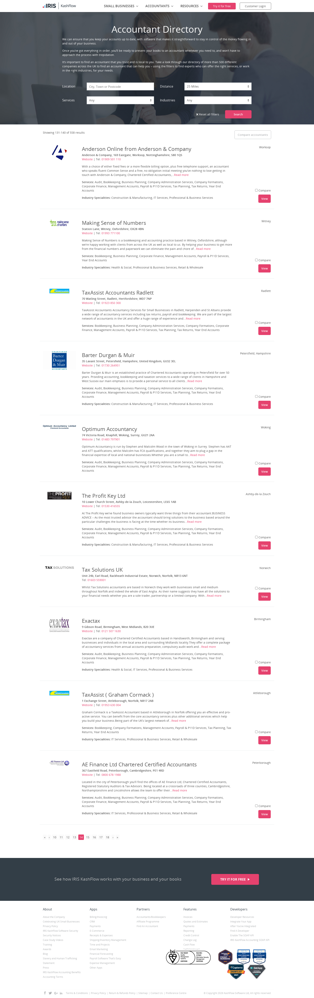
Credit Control (191, 935)
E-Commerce (97, 930)
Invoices (187, 917)
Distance (166, 86)
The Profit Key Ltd (103, 495)
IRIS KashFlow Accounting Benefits (62, 972)
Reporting (188, 930)
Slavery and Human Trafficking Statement (60, 961)
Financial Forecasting (101, 954)
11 (61, 837)
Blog (45, 954)
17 (101, 837)
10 (54, 837)
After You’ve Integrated (243, 926)
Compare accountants (253, 135)
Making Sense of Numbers (114, 222)
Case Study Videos (53, 940)
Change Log (190, 940)
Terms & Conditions (77, 993)
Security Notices (52, 935)
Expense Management (102, 963)
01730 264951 (111, 365)
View (264, 199)
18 (107, 837)
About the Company (54, 917)
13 (74, 837)
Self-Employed (191, 949)
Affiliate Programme (148, 921)
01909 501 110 (111, 159)
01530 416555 (111, 506)
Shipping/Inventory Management (108, 940)
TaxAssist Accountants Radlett (118, 292)
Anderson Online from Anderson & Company (136, 148)
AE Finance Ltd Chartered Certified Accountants (139, 764)
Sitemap (143, 993)
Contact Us (157, 993)
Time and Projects (100, 944)
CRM (92, 921)
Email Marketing (99, 949)
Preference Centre (176, 993)
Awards (47, 949)
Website (87, 159)
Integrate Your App (240, 921)
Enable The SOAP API (242, 935)
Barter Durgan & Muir (108, 355)
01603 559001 (97, 580)
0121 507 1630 (111, 631)
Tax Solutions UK (102, 569)
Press (46, 967)
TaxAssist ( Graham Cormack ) (118, 694)
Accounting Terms (53, 977)
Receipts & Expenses (101, 935)
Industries (167, 100)
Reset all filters (207, 114)
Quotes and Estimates (195, 921)
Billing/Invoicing (98, 917)
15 (87, 837)
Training (47, 944)
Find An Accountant (147, 926)
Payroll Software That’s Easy (105, 958)
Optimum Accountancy (109, 429)
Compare (263, 190)
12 (67, 837)
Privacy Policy (50, 926)
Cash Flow (189, 944)
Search (238, 114)
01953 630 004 (111, 705)
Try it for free (233, 879)
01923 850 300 (111, 303)
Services (68, 100)
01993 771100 (111, 233)
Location (68, 86)
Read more (181, 175)
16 (94, 837)
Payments (95, 926)
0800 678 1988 (111, 775)
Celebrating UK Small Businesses (61, 921)
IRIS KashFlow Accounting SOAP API (249, 940)
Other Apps (96, 967)
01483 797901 (111, 439)
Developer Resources (242, 917)
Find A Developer (239, 930)
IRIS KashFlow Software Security (60, 930)
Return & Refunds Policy (122, 993)
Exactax (91, 620)
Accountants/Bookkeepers (151, 917)
